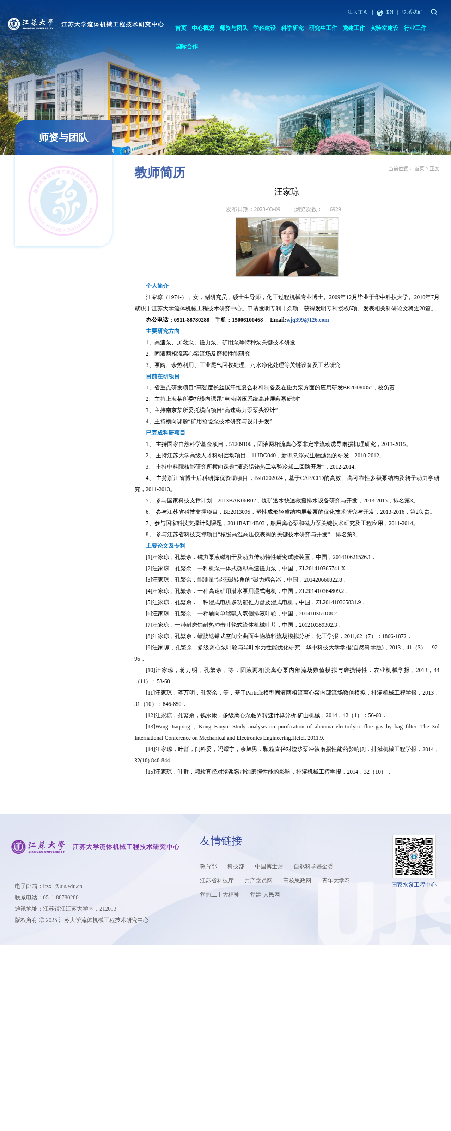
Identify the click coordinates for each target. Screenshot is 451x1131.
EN (385, 12)
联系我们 (412, 12)
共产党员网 (258, 880)
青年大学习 (336, 880)
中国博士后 (269, 866)
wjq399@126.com (341, 320)
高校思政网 (297, 880)
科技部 (235, 866)
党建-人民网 (265, 895)
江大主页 (357, 12)
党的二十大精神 (219, 895)
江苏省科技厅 (217, 880)
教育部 (208, 866)
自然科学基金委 (313, 866)
